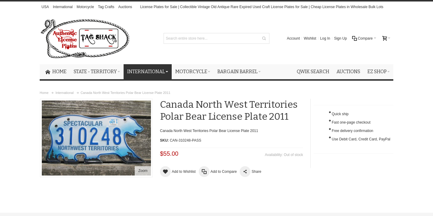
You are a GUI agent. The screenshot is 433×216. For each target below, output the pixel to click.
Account (293, 38)
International (63, 7)
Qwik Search (313, 71)
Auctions (125, 7)
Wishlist (310, 38)
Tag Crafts (106, 7)
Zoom (143, 171)
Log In (325, 38)
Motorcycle (85, 7)
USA (45, 7)
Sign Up (340, 38)
